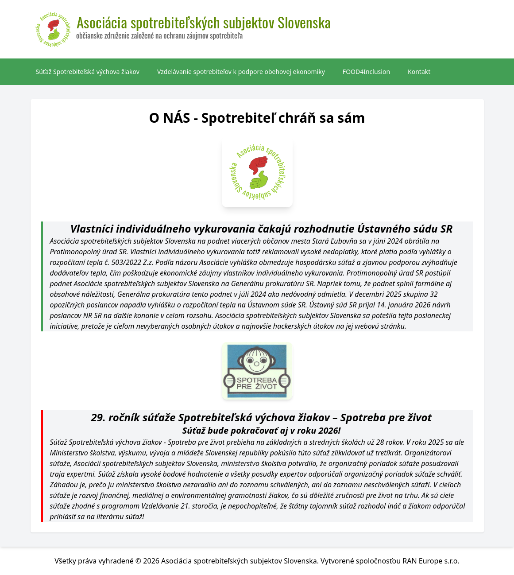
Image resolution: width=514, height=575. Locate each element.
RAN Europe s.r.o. (431, 561)
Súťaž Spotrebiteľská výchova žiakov (87, 71)
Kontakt (419, 71)
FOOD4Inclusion (366, 71)
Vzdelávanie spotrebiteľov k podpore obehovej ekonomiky (241, 71)
